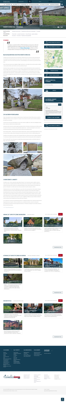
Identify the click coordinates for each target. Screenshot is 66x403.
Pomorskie (14, 34)
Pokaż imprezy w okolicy (54, 46)
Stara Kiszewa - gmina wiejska (31, 34)
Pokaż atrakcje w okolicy (54, 42)
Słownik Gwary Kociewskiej (7, 358)
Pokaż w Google (54, 70)
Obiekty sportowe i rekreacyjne (26, 352)
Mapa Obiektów (16, 352)
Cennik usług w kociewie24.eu (36, 376)
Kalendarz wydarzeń (54, 4)
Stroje (4, 357)
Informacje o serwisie (27, 374)
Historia (4, 354)
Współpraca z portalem (37, 374)
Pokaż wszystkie (57, 247)
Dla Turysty (15, 4)
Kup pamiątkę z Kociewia (34, 4)
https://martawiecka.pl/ (10, 207)
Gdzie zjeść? (15, 357)
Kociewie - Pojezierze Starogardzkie (24, 35)
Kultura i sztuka (26, 354)
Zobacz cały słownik (53, 117)
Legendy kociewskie (37, 353)
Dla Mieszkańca (24, 4)
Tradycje (4, 355)
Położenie (4, 352)
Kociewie (14, 35)
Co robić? (15, 356)
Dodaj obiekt (46, 374)
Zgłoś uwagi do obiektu (54, 125)
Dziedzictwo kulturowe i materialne (28, 31)
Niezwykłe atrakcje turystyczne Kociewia (17, 362)
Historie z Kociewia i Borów (38, 354)
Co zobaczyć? (15, 355)
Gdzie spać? (15, 358)
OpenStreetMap (56, 67)
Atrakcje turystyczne (16, 31)
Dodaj (60, 214)
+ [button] (45, 52)
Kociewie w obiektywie (17, 363)
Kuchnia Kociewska (6, 356)
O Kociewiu (8, 4)
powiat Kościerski (21, 34)
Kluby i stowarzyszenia (27, 356)
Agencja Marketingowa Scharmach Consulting (50, 390)
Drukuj (51, 91)
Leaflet (51, 67)
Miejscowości (5, 353)
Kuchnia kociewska (36, 355)
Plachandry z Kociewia (44, 4)
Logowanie (61, 1)
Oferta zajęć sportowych (27, 355)
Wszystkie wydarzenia (47, 353)
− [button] (45, 54)
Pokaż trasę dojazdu (54, 75)
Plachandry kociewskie (37, 352)
